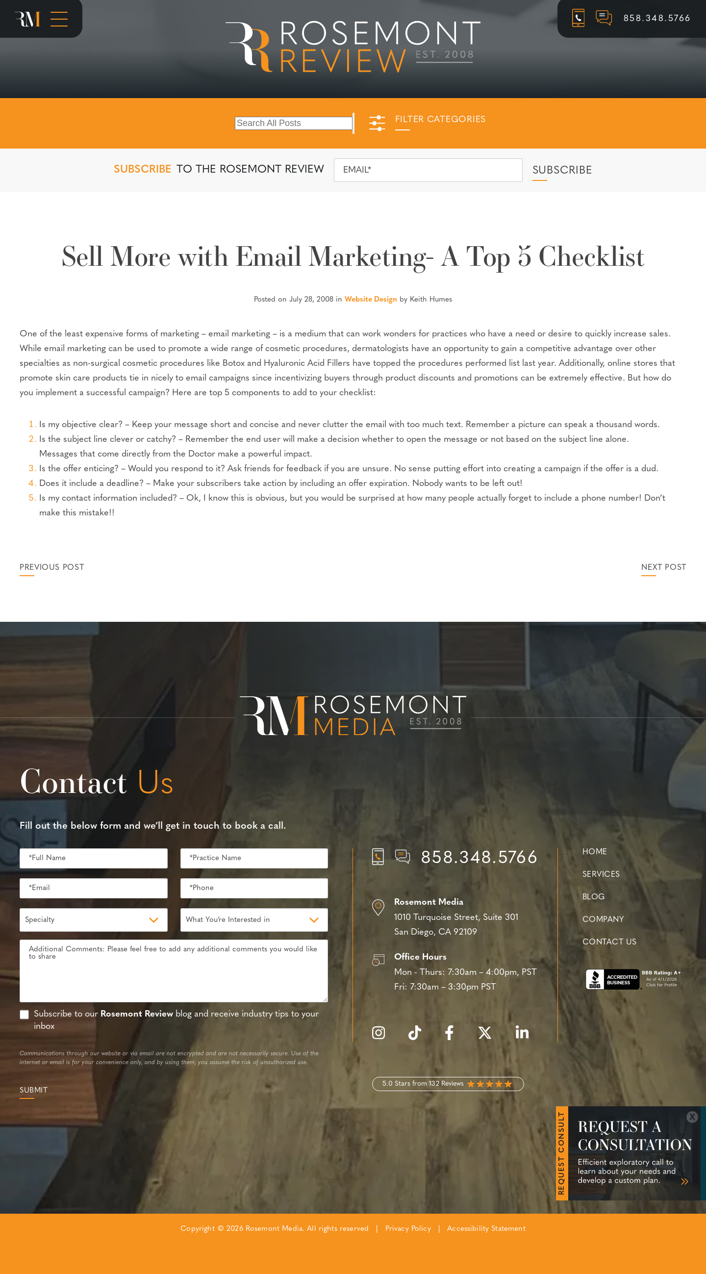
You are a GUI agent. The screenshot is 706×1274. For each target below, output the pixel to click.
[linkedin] (527, 1038)
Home (594, 852)
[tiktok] (419, 1038)
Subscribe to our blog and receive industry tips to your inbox (176, 1020)
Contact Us (609, 942)
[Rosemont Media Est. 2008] (353, 717)
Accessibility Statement (486, 1229)
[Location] (455, 918)
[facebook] (454, 1038)
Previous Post (52, 568)
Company (603, 920)
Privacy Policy (408, 1229)
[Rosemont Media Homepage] (28, 19)
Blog (593, 897)
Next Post (663, 568)
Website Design (371, 300)
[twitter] (490, 1038)
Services (601, 875)
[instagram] (383, 1038)
